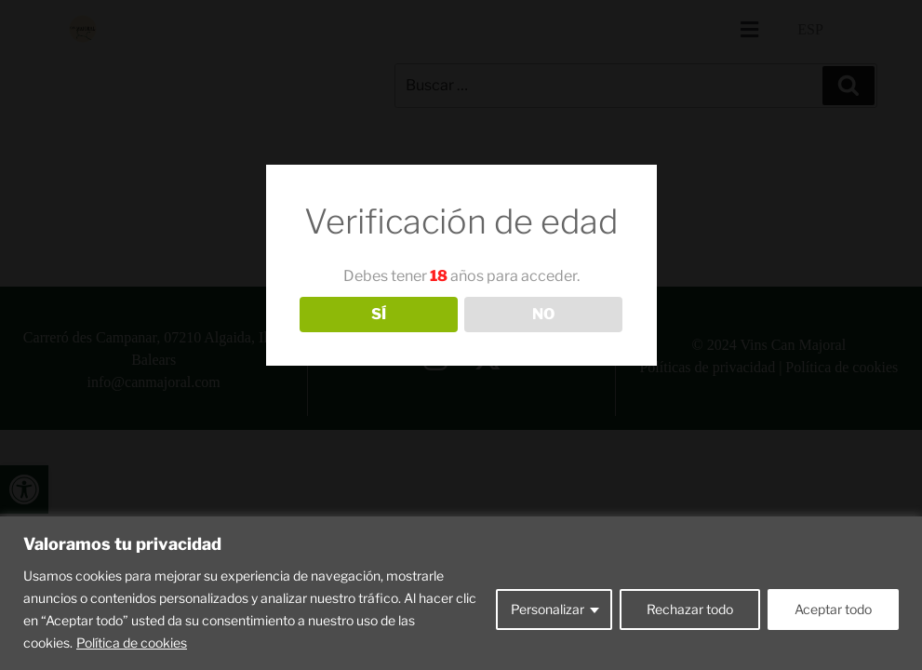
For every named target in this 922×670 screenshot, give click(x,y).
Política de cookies (131, 642)
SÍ (378, 314)
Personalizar (547, 609)
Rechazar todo (690, 609)
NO (543, 314)
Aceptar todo (833, 609)
